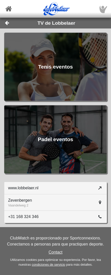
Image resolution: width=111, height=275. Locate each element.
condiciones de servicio (48, 264)
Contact (55, 252)
